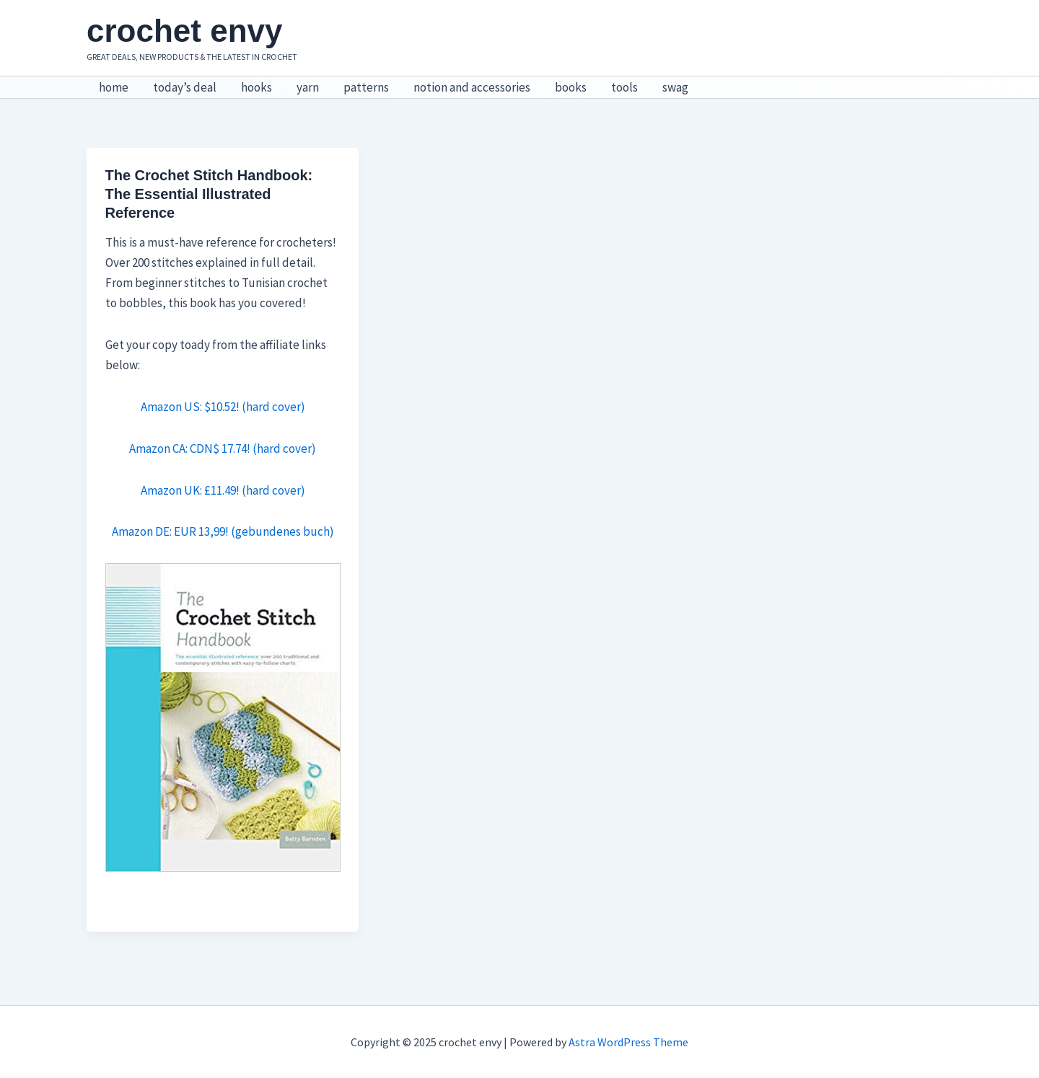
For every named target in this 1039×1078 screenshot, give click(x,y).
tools (624, 87)
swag (675, 87)
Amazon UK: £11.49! (190, 490)
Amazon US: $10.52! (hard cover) (223, 407)
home (113, 87)
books (571, 87)
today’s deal (184, 87)
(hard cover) (283, 448)
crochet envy (184, 30)
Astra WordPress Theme (628, 1042)
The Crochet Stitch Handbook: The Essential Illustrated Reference (209, 194)
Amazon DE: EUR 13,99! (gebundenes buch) (223, 531)
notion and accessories (471, 87)
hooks (256, 87)
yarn (308, 87)
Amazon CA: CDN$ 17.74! (189, 448)
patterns (366, 87)
